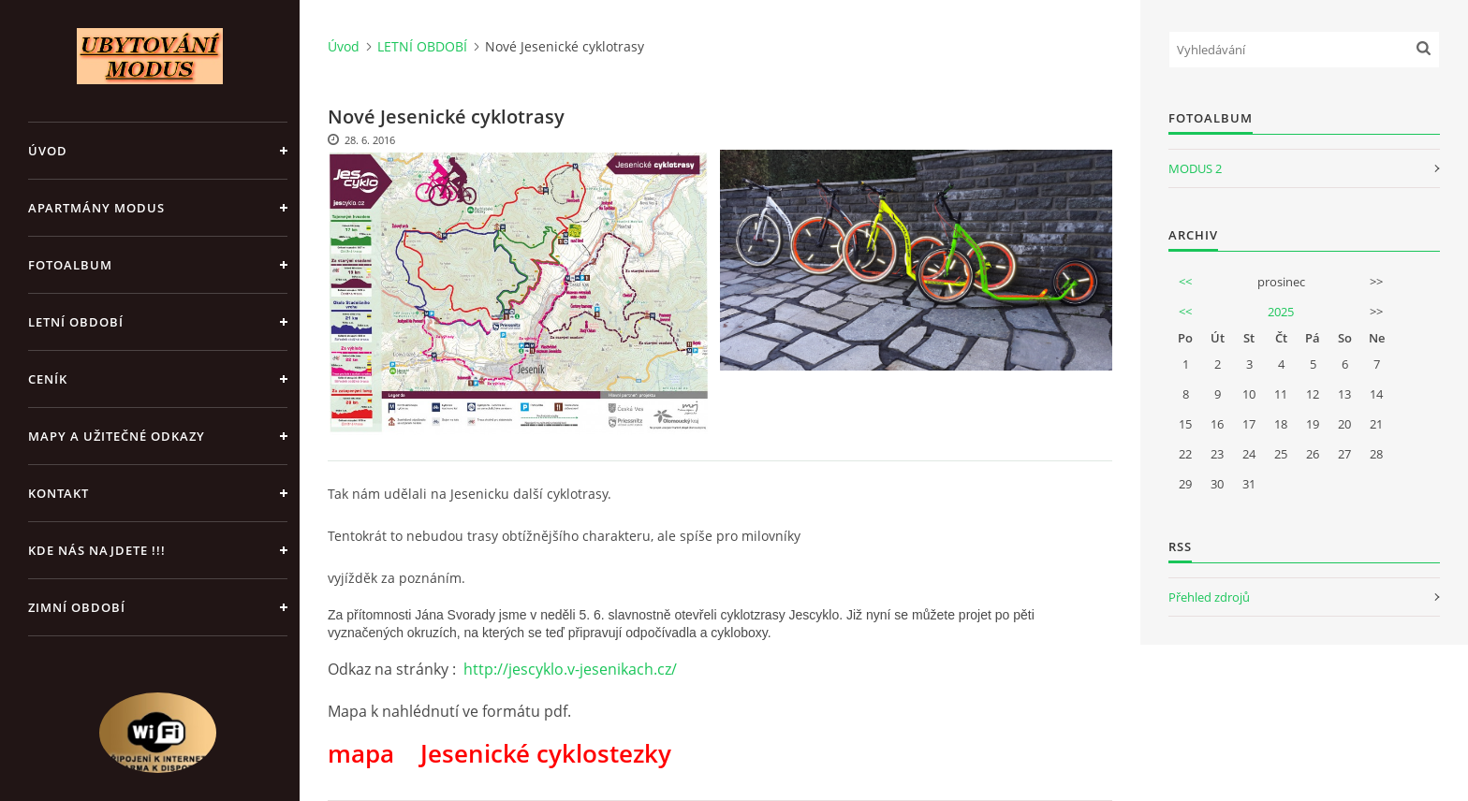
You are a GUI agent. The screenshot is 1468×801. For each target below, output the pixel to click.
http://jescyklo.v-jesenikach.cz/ (570, 669)
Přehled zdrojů (1209, 597)
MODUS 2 (1195, 168)
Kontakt (58, 493)
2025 (1281, 311)
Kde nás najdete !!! (97, 550)
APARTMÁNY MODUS (96, 207)
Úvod (47, 150)
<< (1185, 281)
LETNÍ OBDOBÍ (76, 321)
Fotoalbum (70, 264)
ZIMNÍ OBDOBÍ (76, 607)
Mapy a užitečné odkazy (116, 436)
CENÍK (47, 379)
